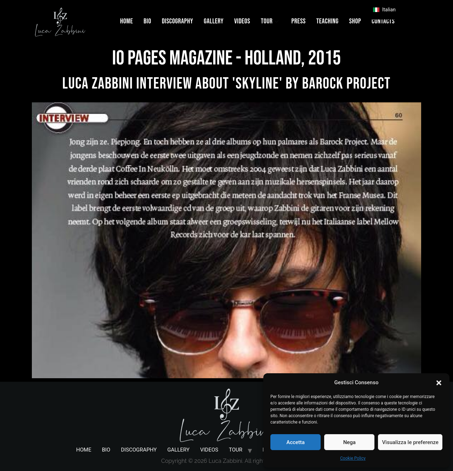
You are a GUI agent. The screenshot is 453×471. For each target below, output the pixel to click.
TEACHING (327, 21)
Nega (349, 442)
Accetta (295, 442)
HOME (126, 21)
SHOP (355, 21)
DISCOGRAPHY (177, 21)
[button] (438, 382)
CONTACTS (383, 21)
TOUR (270, 21)
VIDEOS (242, 21)
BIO (147, 21)
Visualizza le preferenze (410, 442)
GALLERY (214, 21)
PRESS (298, 21)
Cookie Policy (353, 458)
